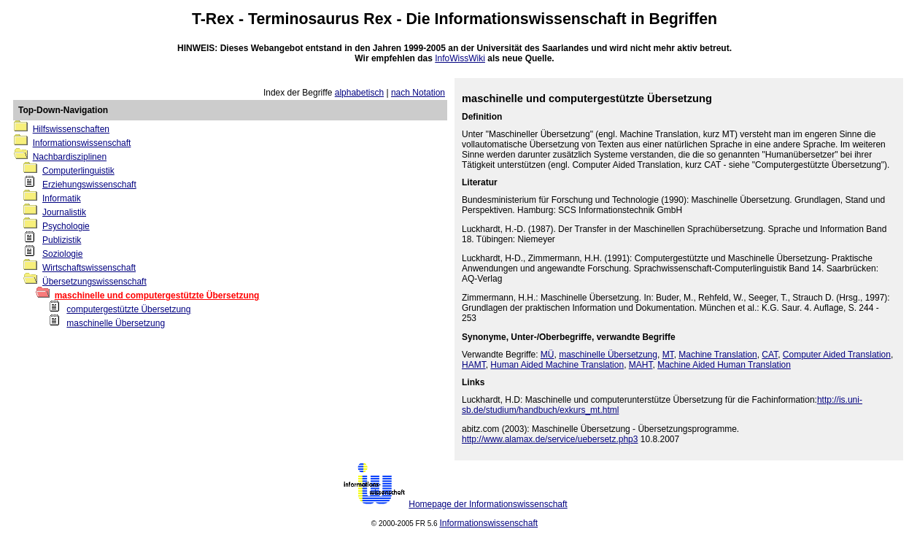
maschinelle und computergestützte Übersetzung (157, 295)
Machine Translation (717, 354)
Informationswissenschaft (531, 19)
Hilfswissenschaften (71, 129)
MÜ (547, 354)
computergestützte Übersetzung (128, 309)
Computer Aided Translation (837, 354)
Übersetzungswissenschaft (94, 282)
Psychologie (66, 226)
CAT (770, 354)
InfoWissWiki (460, 58)
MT (668, 354)
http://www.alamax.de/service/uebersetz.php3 (550, 439)
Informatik (61, 198)
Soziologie (62, 254)
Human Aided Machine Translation (557, 365)
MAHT (641, 365)
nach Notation (418, 93)
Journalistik (64, 212)
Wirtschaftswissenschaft (89, 268)
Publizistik (61, 240)
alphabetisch (359, 93)
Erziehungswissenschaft (89, 184)
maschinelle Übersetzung (115, 323)
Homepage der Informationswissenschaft (488, 504)
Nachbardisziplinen (70, 157)
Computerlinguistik (78, 171)
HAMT (474, 365)
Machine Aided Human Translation (724, 365)
